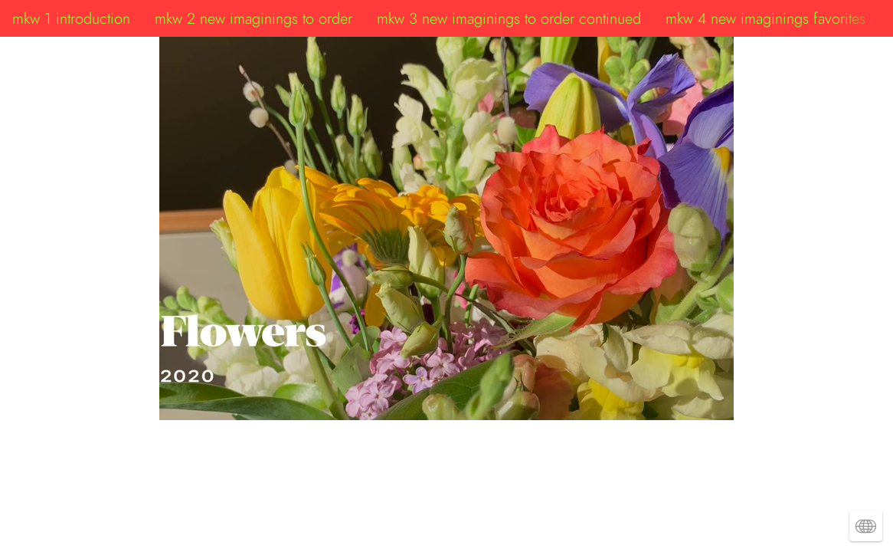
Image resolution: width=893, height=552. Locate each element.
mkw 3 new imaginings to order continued (509, 18)
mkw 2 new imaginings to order (253, 18)
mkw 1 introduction (71, 18)
